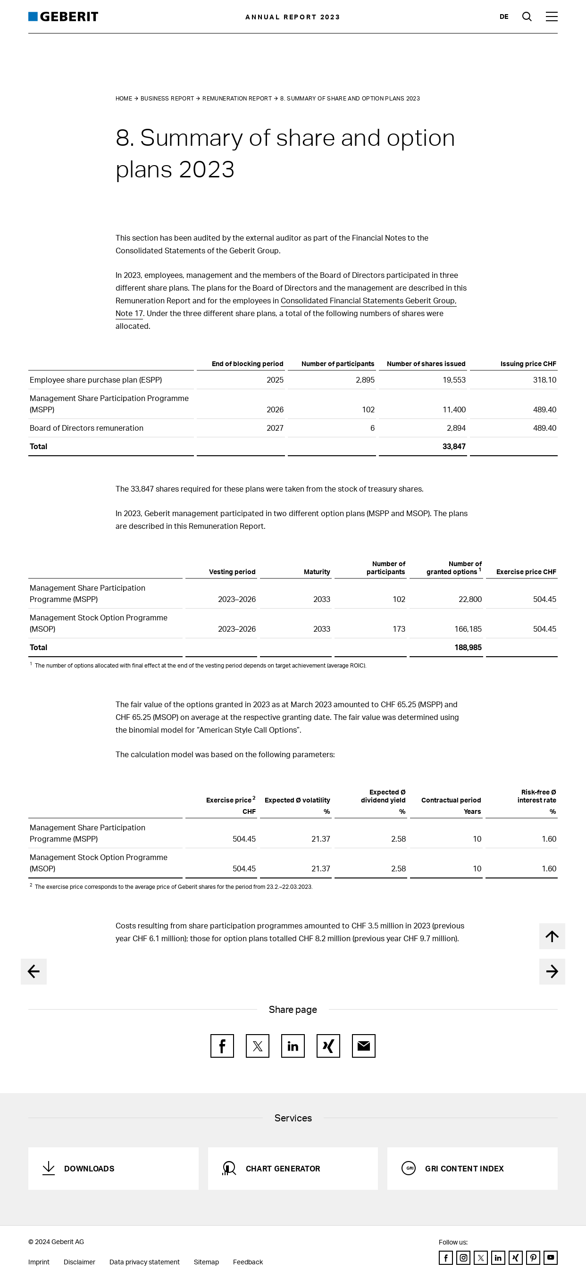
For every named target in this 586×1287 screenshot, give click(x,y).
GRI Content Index (464, 1168)
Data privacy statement (144, 1262)
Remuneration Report (237, 98)
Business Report (167, 98)
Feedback (248, 1262)
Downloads (89, 1168)
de (504, 16)
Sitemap (206, 1262)
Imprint (39, 1262)
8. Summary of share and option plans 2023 (350, 98)
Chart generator (283, 1168)
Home (124, 98)
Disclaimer (79, 1262)
